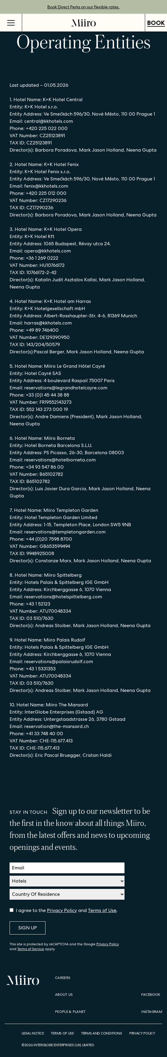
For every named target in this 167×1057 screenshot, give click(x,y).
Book (156, 22)
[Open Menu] (11, 23)
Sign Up (27, 928)
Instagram (151, 1011)
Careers (62, 977)
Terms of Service (30, 949)
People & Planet (70, 1011)
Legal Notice (33, 1033)
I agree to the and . (67, 910)
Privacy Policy (62, 910)
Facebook (150, 994)
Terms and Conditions (101, 1033)
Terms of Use (102, 910)
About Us (64, 994)
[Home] (83, 23)
